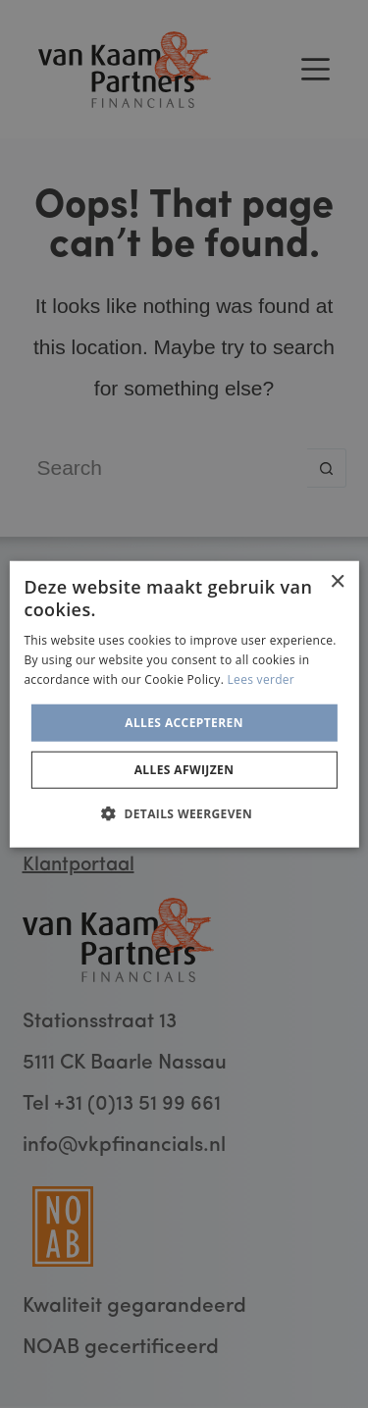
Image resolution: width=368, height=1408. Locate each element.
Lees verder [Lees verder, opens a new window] (261, 679)
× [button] (337, 581)
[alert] (184, 704)
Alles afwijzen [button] (184, 769)
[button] (184, 813)
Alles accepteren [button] (184, 721)
